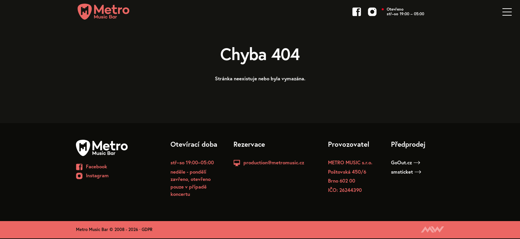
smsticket (406, 171)
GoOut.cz (405, 162)
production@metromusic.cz (273, 162)
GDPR (147, 229)
